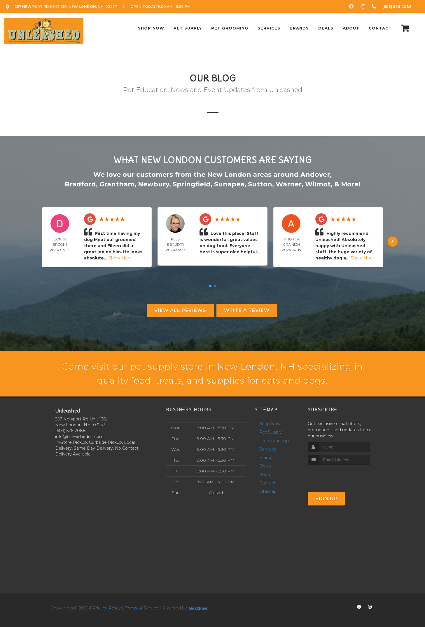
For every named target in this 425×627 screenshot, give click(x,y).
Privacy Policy (106, 608)
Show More (120, 258)
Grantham (116, 184)
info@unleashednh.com (79, 436)
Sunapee (229, 184)
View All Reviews (180, 310)
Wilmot (318, 184)
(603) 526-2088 (70, 430)
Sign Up (326, 498)
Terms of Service (141, 608)
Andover (315, 175)
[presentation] (339, 476)
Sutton (260, 184)
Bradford (80, 184)
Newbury (153, 184)
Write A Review (247, 310)
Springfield (192, 184)
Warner (289, 184)
